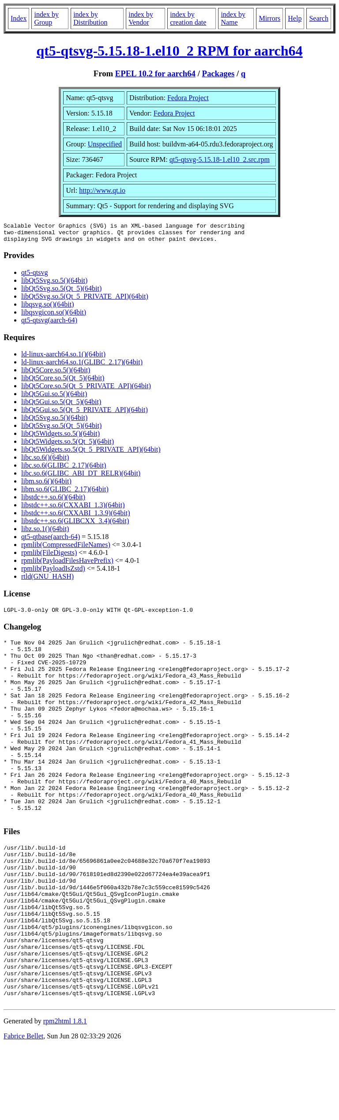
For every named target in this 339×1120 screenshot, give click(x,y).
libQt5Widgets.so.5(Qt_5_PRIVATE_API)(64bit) (91, 453)
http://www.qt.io (102, 190)
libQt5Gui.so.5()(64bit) (54, 397)
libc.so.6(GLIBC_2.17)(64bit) (63, 469)
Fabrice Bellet (23, 1109)
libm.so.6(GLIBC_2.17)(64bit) (65, 493)
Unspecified (105, 144)
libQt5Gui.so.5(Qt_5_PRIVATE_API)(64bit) (84, 413)
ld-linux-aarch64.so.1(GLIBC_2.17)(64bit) (82, 366)
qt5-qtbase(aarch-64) (50, 540)
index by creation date (188, 18)
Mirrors (269, 18)
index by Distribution (90, 18)
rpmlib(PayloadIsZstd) (53, 572)
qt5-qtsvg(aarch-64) (49, 324)
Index (18, 18)
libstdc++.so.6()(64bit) (53, 501)
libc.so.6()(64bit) (45, 461)
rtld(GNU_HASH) (47, 580)
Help (294, 18)
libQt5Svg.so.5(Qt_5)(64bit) (61, 292)
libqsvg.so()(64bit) (47, 308)
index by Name (233, 18)
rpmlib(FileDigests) (49, 556)
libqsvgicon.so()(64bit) (53, 316)
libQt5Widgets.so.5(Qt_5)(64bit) (67, 445)
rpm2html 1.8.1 (65, 1094)
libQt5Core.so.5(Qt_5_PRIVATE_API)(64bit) (86, 389)
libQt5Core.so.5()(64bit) (55, 374)
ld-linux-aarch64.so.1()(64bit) (63, 358)
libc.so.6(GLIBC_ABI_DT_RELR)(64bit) (80, 477)
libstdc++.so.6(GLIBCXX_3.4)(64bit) (75, 524)
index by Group (46, 18)
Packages (218, 73)
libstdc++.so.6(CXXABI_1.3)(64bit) (72, 509)
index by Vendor (140, 18)
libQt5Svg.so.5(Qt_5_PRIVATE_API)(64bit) (84, 300)
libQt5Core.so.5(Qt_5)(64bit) (62, 382)
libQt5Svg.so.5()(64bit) (54, 284)
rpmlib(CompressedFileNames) (65, 548)
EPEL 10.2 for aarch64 (155, 73)
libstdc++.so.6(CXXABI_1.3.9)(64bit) (75, 517)
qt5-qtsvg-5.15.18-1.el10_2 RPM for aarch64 (169, 51)
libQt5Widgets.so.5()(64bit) (60, 437)
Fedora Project (188, 97)
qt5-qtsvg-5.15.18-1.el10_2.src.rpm (220, 159)
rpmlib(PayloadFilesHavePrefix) (67, 564)
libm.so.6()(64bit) (46, 485)
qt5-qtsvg (34, 276)
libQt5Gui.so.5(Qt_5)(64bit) (61, 405)
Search (318, 18)
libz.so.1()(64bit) (45, 532)
